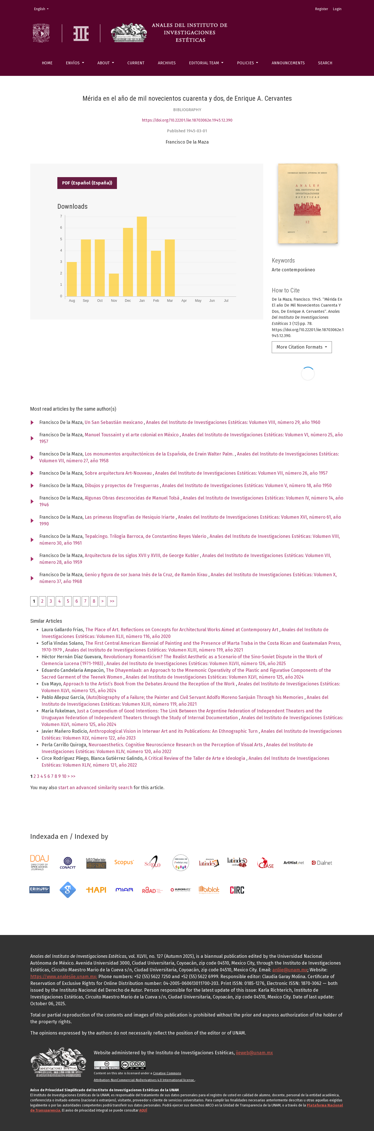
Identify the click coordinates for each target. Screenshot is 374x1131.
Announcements (288, 63)
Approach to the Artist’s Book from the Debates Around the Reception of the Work (149, 683)
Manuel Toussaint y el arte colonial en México (132, 434)
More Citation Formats (300, 347)
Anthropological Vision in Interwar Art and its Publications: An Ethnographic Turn (174, 731)
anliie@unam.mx (289, 969)
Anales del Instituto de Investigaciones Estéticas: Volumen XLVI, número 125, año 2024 (215, 677)
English (43, 8)
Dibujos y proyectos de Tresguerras (122, 485)
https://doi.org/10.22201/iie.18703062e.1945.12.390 (187, 120)
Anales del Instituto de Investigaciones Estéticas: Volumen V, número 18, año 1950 (247, 485)
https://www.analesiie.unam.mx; (63, 976)
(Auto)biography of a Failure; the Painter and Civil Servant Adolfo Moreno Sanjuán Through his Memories (195, 697)
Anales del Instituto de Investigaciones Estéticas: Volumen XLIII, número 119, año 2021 (154, 650)
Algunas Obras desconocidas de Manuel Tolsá (133, 498)
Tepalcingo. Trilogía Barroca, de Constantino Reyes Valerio (146, 536)
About (104, 63)
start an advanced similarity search (95, 787)
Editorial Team (204, 63)
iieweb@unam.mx (254, 1052)
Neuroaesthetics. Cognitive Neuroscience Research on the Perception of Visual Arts (176, 744)
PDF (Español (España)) (87, 183)
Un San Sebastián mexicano (114, 422)
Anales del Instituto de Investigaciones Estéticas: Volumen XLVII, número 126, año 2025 (196, 663)
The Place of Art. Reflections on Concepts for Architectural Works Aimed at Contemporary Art (182, 629)
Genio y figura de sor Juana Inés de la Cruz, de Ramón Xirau (146, 574)
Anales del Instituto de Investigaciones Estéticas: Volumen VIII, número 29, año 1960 (233, 422)
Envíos (73, 63)
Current (135, 63)
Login (337, 9)
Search (325, 63)
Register (321, 9)
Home (47, 63)
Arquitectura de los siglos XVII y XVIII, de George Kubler (142, 555)
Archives (167, 63)
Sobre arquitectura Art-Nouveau (119, 473)
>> (112, 601)
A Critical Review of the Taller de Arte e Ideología (195, 758)
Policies (246, 63)
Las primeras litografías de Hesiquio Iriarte (130, 517)
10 (64, 776)
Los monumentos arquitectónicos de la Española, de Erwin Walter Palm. (160, 454)
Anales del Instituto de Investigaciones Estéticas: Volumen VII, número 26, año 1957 (241, 473)
